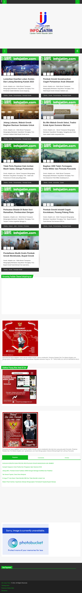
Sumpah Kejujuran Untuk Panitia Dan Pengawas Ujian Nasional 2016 (22, 467)
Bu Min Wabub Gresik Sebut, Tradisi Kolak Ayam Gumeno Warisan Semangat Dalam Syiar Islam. (59, 125)
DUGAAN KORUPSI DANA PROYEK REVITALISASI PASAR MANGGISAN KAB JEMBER (28, 463)
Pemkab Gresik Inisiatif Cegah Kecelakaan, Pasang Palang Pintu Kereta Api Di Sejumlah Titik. (58, 212)
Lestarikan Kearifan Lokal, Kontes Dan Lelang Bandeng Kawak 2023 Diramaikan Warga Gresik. (18, 81)
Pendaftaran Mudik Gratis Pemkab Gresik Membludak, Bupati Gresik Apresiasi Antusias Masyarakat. (19, 256)
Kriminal (20, 226)
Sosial (62, 182)
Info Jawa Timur (6, 583)
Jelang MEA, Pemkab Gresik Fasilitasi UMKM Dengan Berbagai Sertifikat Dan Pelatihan (27, 470)
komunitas (56, 182)
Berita (6, 95)
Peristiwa (26, 226)
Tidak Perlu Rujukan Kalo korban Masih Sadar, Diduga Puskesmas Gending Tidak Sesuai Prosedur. (18, 169)
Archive (67, 458)
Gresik (10, 95)
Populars (15, 457)
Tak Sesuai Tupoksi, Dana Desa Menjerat (14, 474)
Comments (41, 458)
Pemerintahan (17, 95)
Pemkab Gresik (27, 95)
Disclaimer (4, 590)
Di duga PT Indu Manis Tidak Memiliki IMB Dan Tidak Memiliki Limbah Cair (23, 478)
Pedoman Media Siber (7, 588)
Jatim (15, 226)
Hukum (11, 226)
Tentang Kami (5, 585)
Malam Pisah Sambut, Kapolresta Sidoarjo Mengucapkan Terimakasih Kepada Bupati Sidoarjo (29, 482)
